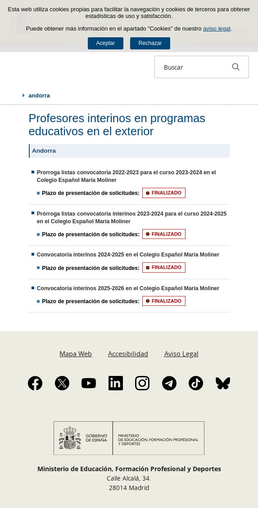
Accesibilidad (128, 353)
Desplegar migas (14, 95)
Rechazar (150, 43)
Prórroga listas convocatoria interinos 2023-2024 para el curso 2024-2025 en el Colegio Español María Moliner (132, 218)
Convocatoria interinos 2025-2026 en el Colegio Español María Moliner (128, 288)
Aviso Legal (181, 353)
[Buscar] (236, 67)
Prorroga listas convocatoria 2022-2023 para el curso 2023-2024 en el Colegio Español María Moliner (126, 176)
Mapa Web (75, 353)
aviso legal (216, 28)
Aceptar (105, 43)
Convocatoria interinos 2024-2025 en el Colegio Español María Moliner (128, 255)
